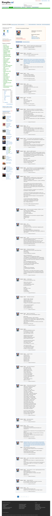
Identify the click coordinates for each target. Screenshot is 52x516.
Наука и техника (6, 59)
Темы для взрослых (6, 76)
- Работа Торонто (21, 508)
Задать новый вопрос (32, 24)
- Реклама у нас (37, 504)
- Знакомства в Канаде (22, 504)
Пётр (5, 93)
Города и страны (6, 47)
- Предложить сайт (38, 508)
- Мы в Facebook (37, 506)
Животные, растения (6, 50)
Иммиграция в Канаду (7, 54)
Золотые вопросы (6, 87)
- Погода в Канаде (22, 507)
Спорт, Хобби (5, 74)
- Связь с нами (37, 505)
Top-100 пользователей (46, 24)
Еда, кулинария (5, 49)
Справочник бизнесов (17, 7)
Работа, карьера (6, 68)
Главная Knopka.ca (5, 7)
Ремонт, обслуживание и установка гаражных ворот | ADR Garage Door (9, 158)
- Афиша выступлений (22, 506)
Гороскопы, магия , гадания (7, 48)
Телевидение (5, 75)
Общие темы (5, 64)
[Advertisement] (26, 16)
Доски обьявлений (35, 7)
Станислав (6, 102)
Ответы (11, 7)
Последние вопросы (26, 41)
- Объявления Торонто (6, 508)
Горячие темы (39, 24)
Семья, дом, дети (6, 73)
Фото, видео (5, 81)
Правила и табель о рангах (7, 106)
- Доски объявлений (22, 505)
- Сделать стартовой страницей (40, 507)
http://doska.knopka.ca (6, 40)
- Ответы (4, 506)
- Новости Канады (6, 504)
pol (4, 94)
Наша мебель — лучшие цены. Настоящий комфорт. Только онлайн (9, 125)
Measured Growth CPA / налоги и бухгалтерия (9, 137)
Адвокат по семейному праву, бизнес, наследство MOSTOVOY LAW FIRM (9, 143)
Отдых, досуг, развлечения (7, 65)
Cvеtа (5, 97)
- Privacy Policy (37, 509)
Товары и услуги (6, 79)
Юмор (4, 84)
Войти (49, 0)
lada (4, 98)
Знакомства (29, 7)
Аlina (5, 92)
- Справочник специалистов (7, 507)
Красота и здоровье (6, 58)
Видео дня (23, 7)
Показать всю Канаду (14, 24)
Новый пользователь (44, 0)
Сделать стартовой (38, 0)
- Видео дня (5, 505)
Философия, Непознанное (7, 80)
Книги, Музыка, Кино (6, 55)
